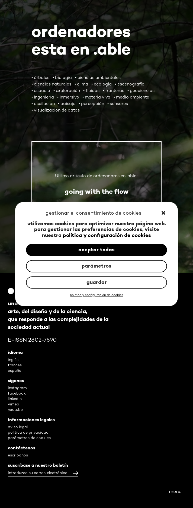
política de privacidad (28, 433)
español (15, 371)
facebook (17, 394)
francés (15, 365)
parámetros (96, 266)
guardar (96, 282)
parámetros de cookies (29, 438)
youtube (15, 410)
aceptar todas (96, 249)
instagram (17, 388)
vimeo (13, 404)
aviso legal (18, 427)
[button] (164, 213)
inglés (13, 360)
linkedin (15, 399)
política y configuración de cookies (107, 235)
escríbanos (18, 455)
